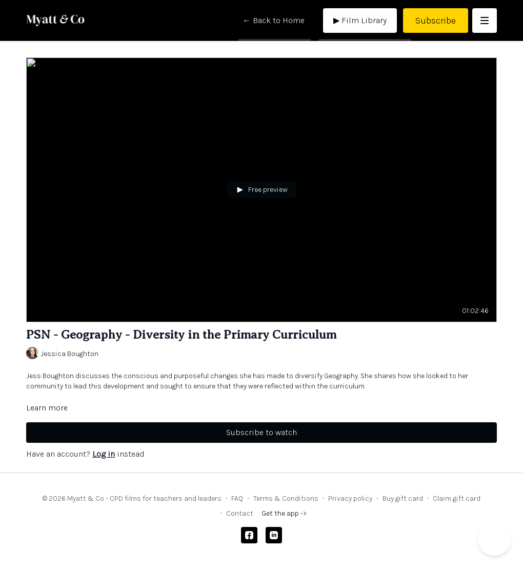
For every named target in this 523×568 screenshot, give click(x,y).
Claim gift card (456, 498)
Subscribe (435, 20)
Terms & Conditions (285, 498)
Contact (239, 513)
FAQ (237, 498)
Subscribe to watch (261, 432)
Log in (103, 454)
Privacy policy (350, 498)
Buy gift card (403, 498)
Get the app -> (284, 513)
